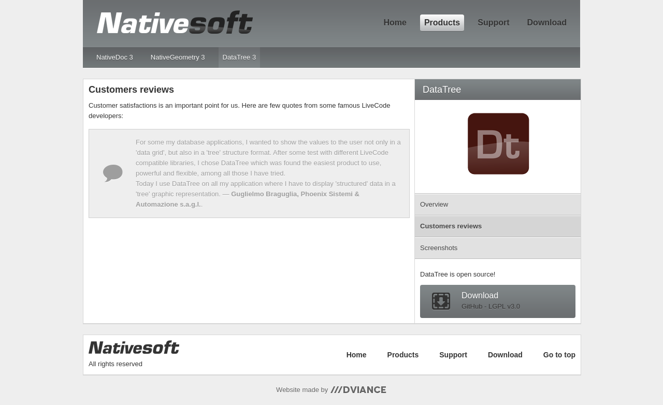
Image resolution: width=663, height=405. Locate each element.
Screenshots (438, 248)
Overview (434, 204)
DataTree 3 (239, 57)
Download (547, 22)
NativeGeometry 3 (178, 57)
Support (493, 22)
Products (442, 22)
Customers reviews (451, 226)
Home (394, 22)
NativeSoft (174, 22)
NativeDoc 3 (114, 57)
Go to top (559, 355)
